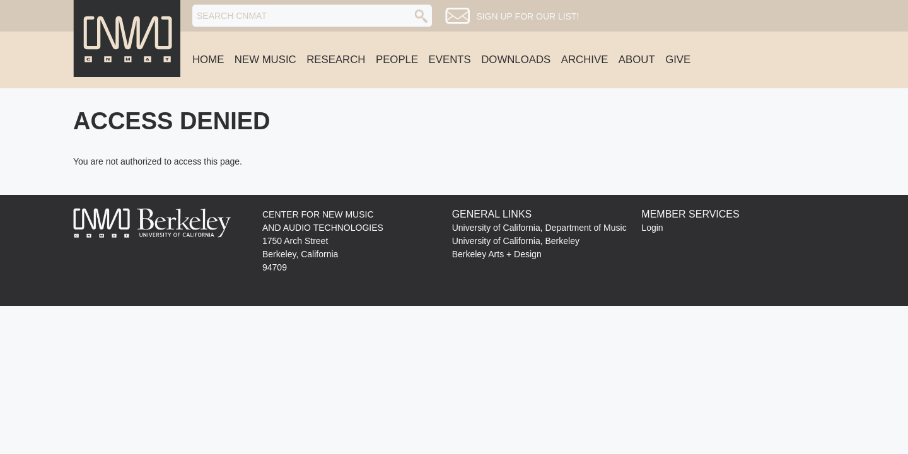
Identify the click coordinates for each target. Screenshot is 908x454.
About (637, 60)
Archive (584, 60)
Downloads (515, 60)
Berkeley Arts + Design (497, 254)
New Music (265, 60)
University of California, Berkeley (515, 241)
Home (208, 60)
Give (677, 60)
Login (652, 228)
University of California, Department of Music (539, 228)
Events (450, 60)
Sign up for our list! (527, 16)
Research (335, 60)
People (397, 60)
